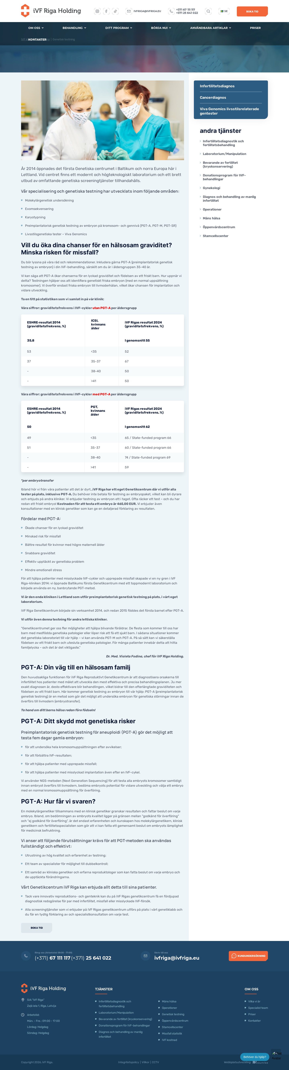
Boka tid (252, 11)
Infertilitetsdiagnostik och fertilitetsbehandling (223, 143)
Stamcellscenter (215, 236)
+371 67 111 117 (185, 9)
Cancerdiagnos (213, 97)
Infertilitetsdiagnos (217, 86)
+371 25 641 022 (187, 12)
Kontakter (37, 39)
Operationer (212, 209)
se (224, 11)
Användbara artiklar (210, 28)
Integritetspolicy (128, 1062)
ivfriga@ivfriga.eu (147, 11)
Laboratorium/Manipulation (224, 154)
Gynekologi (211, 188)
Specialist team (258, 1008)
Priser (255, 28)
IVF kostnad (169, 1040)
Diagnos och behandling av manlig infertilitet (229, 198)
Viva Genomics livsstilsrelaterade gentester (229, 111)
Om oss (36, 28)
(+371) (52, 958)
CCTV (155, 1062)
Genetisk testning (173, 1014)
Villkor (145, 1062)
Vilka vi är (254, 1001)
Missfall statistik (172, 1033)
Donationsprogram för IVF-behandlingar (224, 177)
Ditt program (118, 28)
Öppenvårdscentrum (219, 227)
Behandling (74, 28)
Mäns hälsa (211, 218)
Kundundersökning (248, 955)
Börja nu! (161, 28)
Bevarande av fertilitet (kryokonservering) (220, 164)
